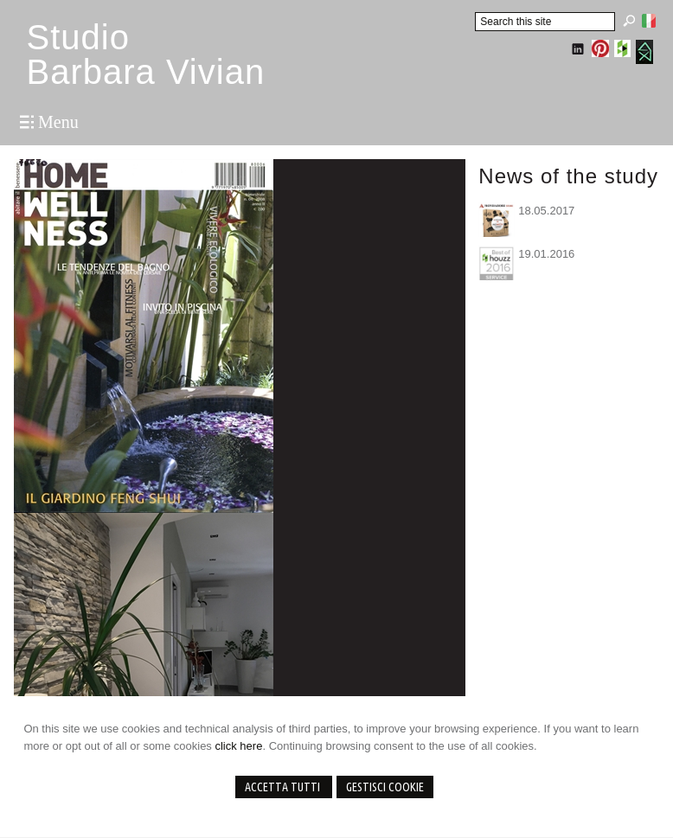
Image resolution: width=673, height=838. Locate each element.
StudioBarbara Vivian (145, 54)
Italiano (649, 21)
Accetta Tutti (284, 787)
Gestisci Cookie (385, 787)
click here (238, 745)
